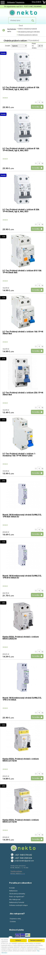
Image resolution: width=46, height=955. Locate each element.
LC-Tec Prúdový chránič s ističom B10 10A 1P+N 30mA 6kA (22, 272)
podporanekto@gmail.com (24, 861)
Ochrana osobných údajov (18, 905)
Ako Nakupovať (14, 899)
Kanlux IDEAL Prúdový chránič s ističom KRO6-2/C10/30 (21, 760)
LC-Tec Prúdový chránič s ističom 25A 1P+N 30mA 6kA (23, 394)
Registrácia (20, 2)
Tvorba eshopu (16, 871)
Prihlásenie (11, 2)
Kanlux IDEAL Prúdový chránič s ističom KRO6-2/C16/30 (21, 821)
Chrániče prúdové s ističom (28, 35)
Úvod (21, 26)
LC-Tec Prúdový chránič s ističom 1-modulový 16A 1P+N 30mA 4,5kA (19, 455)
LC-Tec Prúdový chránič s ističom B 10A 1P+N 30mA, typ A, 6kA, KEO (21, 89)
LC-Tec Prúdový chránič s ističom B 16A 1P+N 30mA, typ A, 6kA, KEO (21, 150)
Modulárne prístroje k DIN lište (29, 32)
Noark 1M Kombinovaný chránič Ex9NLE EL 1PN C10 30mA (22, 699)
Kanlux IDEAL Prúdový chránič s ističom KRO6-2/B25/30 (21, 638)
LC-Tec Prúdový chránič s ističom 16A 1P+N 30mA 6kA (23, 333)
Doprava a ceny (15, 919)
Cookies (13, 921)
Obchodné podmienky (17, 894)
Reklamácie (13, 891)
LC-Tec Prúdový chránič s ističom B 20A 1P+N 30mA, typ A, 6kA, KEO (21, 211)
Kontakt (12, 888)
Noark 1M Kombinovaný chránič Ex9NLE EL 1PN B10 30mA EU (22, 577)
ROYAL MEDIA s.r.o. (17, 873)
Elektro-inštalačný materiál (27, 29)
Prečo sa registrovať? (16, 896)
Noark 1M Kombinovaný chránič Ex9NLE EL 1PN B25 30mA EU (22, 516)
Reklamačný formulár (16, 902)
